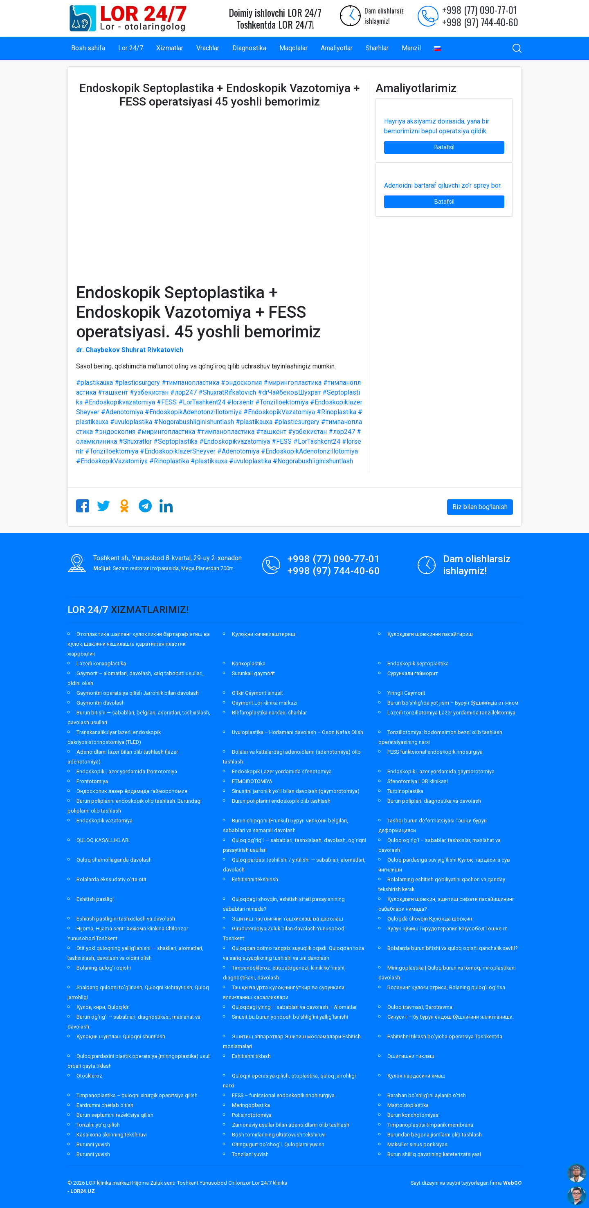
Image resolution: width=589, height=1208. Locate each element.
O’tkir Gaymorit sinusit (257, 693)
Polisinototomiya (252, 1115)
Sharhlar (377, 48)
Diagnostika (249, 48)
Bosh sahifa (88, 48)
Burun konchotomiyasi (413, 1115)
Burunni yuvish (93, 1144)
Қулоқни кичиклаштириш (263, 634)
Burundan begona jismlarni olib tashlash (434, 1135)
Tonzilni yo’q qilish (98, 1125)
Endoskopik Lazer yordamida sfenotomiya (282, 771)
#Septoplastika (175, 441)
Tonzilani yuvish (250, 1154)
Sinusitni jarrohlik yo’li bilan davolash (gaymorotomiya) (296, 791)
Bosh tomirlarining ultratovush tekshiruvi (279, 1135)
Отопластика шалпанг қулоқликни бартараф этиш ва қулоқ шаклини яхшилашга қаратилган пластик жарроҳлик (138, 644)
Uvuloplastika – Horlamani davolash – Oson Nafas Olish (297, 732)
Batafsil (444, 147)
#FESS (167, 402)
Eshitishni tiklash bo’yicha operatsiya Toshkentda (444, 1036)
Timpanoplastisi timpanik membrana (430, 1125)
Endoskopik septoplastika (418, 663)
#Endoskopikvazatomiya (119, 402)
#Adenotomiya (122, 412)
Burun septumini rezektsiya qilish (114, 1115)
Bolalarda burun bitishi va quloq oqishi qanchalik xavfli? (452, 948)
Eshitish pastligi (95, 899)
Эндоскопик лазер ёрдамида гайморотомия (131, 791)
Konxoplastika (248, 663)
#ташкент (113, 392)
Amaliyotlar (337, 48)
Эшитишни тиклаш (410, 1056)
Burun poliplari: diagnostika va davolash (434, 801)
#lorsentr (240, 402)
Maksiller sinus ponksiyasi (418, 1144)
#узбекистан (149, 392)
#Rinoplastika (336, 412)
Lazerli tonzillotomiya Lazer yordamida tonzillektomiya (451, 713)
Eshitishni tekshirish (255, 879)
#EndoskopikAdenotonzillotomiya (193, 412)
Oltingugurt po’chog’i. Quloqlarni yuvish (278, 1144)
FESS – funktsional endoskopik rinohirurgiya (283, 1095)
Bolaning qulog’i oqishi (103, 968)
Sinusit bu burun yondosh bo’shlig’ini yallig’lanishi (290, 1017)
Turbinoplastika (405, 791)
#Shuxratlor (135, 441)
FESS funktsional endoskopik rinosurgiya (435, 752)
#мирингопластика (292, 382)
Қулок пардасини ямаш (416, 1076)
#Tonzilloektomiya (281, 402)
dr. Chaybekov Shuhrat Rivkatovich (129, 350)
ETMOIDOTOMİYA (252, 781)
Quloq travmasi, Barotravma (419, 1007)
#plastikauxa (94, 382)
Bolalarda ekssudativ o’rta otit (111, 879)
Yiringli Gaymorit (406, 693)
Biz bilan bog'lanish (480, 507)
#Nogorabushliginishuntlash (194, 422)
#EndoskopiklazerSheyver (178, 451)
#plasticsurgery (137, 382)
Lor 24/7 (130, 48)
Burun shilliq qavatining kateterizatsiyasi (434, 1154)
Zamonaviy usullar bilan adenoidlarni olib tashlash (290, 1125)
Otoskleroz (89, 1076)
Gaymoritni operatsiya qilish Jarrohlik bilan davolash (137, 693)
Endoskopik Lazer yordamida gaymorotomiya (441, 771)
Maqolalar (293, 48)
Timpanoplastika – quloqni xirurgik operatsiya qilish (137, 1095)
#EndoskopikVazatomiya (279, 412)
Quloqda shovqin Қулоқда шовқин (429, 919)
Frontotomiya (92, 781)
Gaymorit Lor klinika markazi (264, 703)
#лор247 (183, 392)
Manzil (411, 48)
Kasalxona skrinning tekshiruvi (111, 1135)
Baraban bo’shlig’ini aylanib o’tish (426, 1095)
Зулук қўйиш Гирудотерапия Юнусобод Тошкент (447, 928)
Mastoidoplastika (408, 1105)
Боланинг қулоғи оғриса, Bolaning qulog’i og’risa (446, 987)
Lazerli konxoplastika (101, 663)
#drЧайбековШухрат (289, 392)
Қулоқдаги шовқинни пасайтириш (430, 634)
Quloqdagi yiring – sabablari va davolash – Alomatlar (294, 1007)
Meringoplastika (251, 1105)
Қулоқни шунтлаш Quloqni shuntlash (120, 1036)
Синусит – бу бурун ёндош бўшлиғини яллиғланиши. (450, 1017)
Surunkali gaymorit (253, 673)
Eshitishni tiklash (251, 1056)
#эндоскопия (241, 382)
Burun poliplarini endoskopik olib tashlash (281, 801)
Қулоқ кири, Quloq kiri (103, 1007)
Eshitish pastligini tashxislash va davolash (125, 919)
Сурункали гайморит (412, 673)
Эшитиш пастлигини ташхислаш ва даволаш (287, 919)
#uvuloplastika (131, 422)
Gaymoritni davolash (100, 703)
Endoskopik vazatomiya (104, 820)
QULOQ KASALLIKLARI (103, 840)
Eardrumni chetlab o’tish (104, 1105)
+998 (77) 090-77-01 (479, 9)
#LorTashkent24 (201, 402)
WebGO (512, 1183)
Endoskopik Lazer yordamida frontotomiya (126, 771)
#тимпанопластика (190, 382)
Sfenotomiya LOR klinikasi (417, 781)
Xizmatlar (169, 48)
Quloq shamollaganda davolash (114, 860)
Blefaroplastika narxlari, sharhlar (269, 713)
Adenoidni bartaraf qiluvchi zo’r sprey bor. (442, 185)
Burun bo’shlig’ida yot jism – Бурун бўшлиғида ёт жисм (452, 703)
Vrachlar (207, 48)
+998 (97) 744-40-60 (480, 21)
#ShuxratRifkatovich (227, 392)
